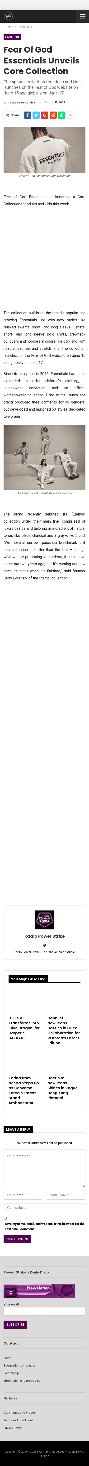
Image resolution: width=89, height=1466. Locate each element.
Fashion (12, 37)
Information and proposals (22, 1380)
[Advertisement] (44, 258)
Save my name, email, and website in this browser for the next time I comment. (44, 1226)
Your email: (44, 1308)
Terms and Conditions (18, 1420)
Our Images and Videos (20, 1412)
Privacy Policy (13, 1428)
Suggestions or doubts (19, 1365)
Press (7, 1358)
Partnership (11, 1373)
